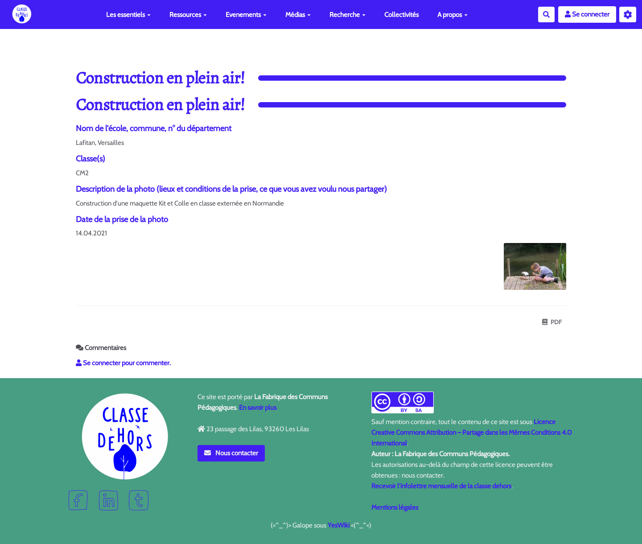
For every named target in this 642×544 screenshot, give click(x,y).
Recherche (347, 15)
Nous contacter (231, 453)
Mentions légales (394, 507)
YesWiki (339, 525)
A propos (452, 15)
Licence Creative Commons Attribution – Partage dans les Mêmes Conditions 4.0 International (471, 432)
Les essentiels (128, 15)
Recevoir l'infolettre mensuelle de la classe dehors (441, 486)
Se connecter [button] (587, 14)
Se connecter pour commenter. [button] (123, 363)
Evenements (246, 15)
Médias (298, 15)
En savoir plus (257, 408)
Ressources (188, 15)
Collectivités (401, 15)
